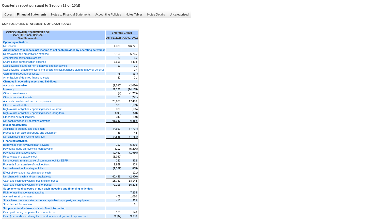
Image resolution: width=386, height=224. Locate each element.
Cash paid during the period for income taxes (29, 212)
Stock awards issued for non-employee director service (35, 65)
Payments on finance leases (19, 152)
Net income (9, 46)
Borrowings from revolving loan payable (26, 144)
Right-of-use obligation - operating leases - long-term (33, 113)
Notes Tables (134, 14)
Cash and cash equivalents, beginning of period (31, 180)
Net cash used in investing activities (24, 136)
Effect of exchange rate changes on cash (27, 172)
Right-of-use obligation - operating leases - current (32, 109)
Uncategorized (179, 14)
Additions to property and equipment (24, 128)
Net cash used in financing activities (24, 168)
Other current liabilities (16, 105)
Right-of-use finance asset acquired (24, 192)
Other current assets (15, 93)
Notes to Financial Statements (71, 14)
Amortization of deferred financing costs (26, 77)
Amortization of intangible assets (22, 57)
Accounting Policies (108, 14)
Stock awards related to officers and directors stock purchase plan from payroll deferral (53, 69)
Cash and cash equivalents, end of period (27, 184)
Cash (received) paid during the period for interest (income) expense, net (45, 216)
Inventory (8, 89)
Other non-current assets (17, 97)
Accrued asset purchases (18, 196)
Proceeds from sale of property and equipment (30, 132)
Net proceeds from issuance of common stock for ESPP (35, 160)
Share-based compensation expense (24, 61)
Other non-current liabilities (18, 116)
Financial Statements (32, 14)
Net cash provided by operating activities (26, 120)
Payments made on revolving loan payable (28, 148)
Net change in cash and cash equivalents (27, 176)
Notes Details (156, 14)
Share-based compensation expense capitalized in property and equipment (46, 200)
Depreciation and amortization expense (26, 53)
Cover (8, 14)
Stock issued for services (17, 204)
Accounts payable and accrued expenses (27, 101)
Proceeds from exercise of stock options (26, 164)
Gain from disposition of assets (21, 73)
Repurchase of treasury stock (20, 156)
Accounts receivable (15, 85)
